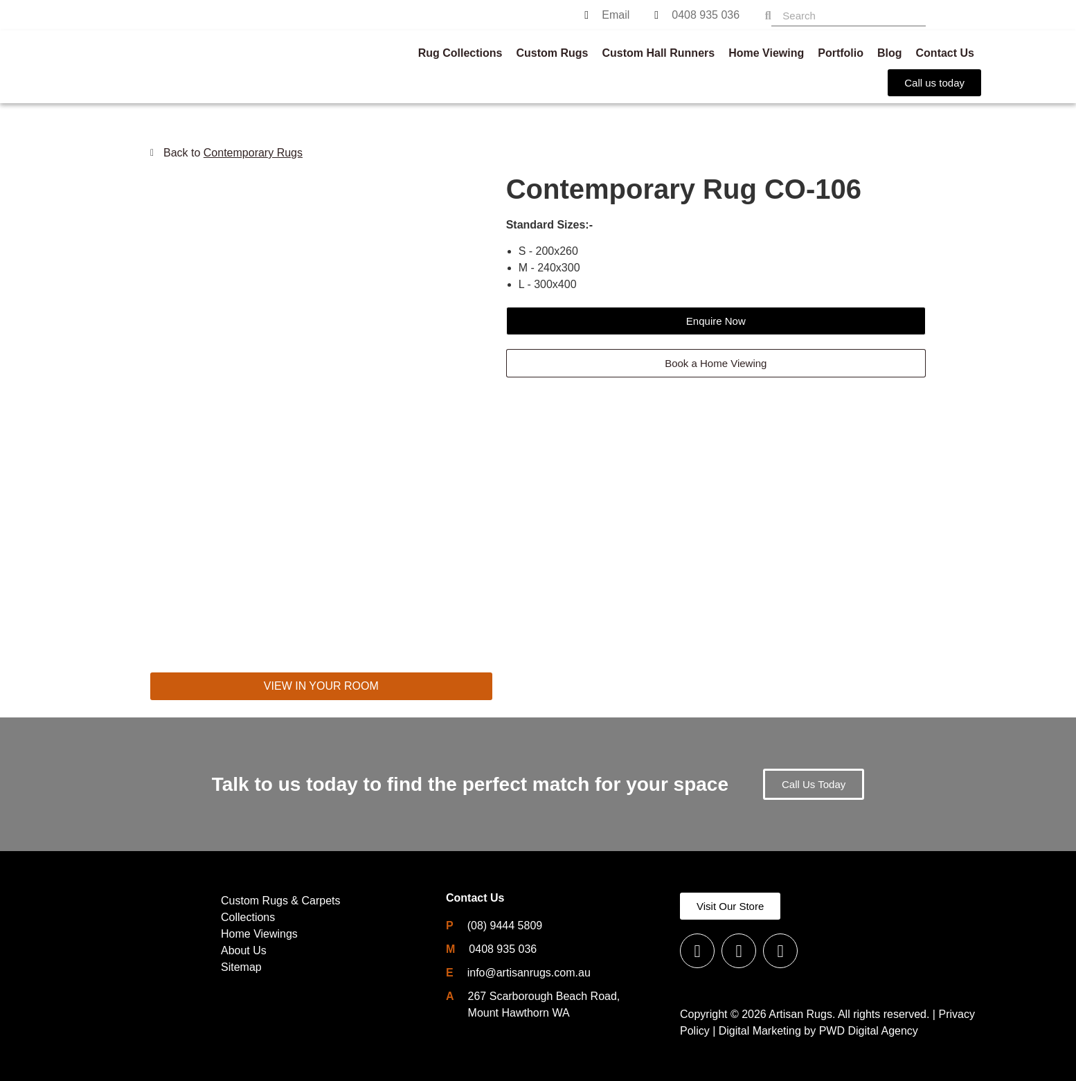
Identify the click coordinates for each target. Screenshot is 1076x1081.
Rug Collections (460, 53)
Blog (889, 53)
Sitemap (241, 967)
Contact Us (945, 53)
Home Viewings (259, 934)
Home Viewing (766, 53)
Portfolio (840, 53)
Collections (248, 917)
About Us (244, 950)
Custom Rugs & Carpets (281, 900)
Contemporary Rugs (253, 153)
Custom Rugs (552, 53)
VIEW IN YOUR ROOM (321, 686)
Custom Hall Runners (658, 53)
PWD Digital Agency (868, 1031)
